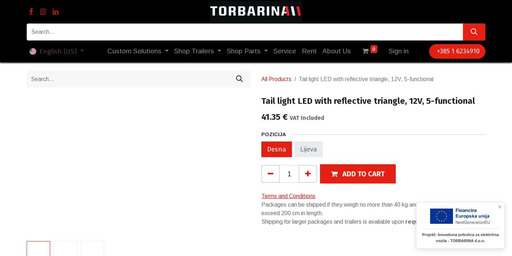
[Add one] (308, 174)
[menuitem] (285, 51)
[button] (358, 173)
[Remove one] (270, 174)
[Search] (474, 32)
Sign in (399, 51)
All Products (276, 79)
